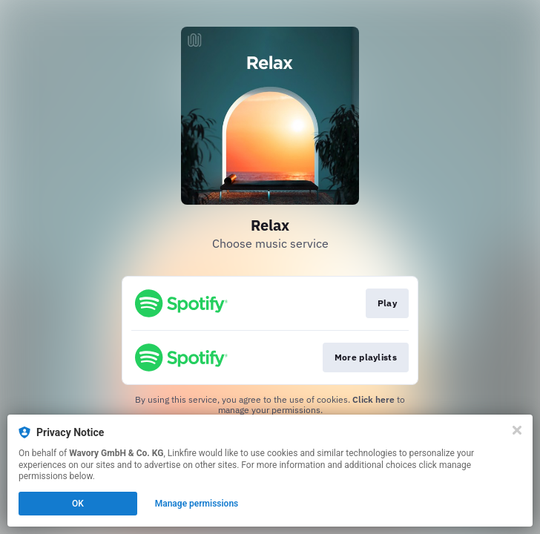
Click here (373, 399)
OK (78, 503)
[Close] (517, 430)
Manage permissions (197, 503)
